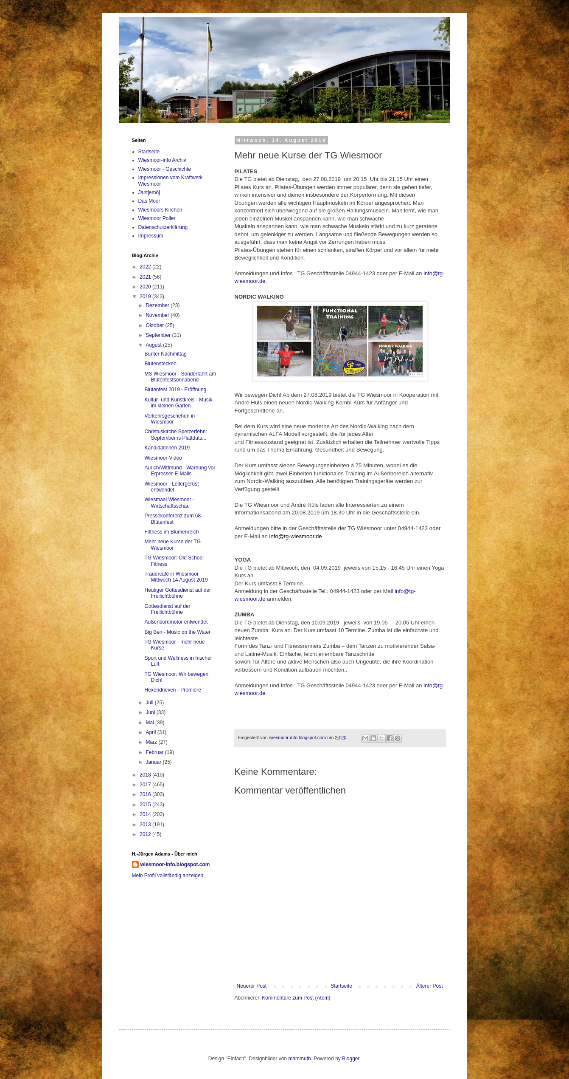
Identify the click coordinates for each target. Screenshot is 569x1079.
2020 (146, 287)
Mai (150, 723)
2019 (146, 296)
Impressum (150, 236)
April (151, 732)
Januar (154, 762)
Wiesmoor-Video (163, 458)
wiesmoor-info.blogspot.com (175, 864)
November (158, 315)
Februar (155, 752)
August (154, 345)
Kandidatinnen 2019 (167, 448)
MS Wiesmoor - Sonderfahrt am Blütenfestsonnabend (180, 377)
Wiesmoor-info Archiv (162, 160)
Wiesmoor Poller (157, 218)
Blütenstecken (160, 364)
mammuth (299, 1059)
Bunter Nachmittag (165, 354)
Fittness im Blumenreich (171, 532)
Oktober (155, 325)
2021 (146, 277)
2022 (146, 267)
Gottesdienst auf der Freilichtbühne (167, 609)
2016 (146, 794)
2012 (146, 834)
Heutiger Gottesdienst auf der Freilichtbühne (177, 593)
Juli (150, 703)
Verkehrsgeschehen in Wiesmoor (169, 419)
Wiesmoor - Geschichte (164, 169)
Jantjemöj (149, 192)
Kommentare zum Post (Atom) (296, 998)
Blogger (350, 1059)
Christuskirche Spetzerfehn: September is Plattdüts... (175, 435)
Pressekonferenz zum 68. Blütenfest (173, 519)
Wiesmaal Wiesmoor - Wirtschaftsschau (169, 502)
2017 (146, 785)
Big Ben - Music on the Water (177, 632)
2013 (146, 825)
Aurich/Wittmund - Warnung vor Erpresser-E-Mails (179, 471)
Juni (151, 712)
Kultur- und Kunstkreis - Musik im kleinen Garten (178, 403)
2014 (146, 814)
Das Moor (149, 201)
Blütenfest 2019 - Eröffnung (175, 390)
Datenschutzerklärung (163, 227)
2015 (146, 805)
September (159, 335)
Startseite (341, 986)
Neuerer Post (252, 986)
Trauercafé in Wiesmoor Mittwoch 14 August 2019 (175, 577)
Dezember (158, 305)
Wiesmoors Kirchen (160, 210)
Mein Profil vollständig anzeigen (168, 875)
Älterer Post (429, 986)
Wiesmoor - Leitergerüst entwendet (171, 487)
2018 (146, 775)
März (152, 742)
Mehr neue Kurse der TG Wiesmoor (172, 545)
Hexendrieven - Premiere (172, 690)
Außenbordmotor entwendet (175, 622)
